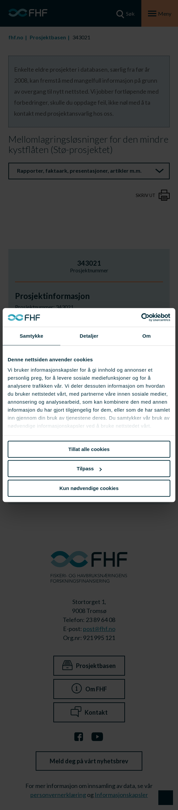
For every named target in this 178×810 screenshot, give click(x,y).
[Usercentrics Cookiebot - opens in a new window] (141, 317)
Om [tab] (146, 336)
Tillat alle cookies (89, 449)
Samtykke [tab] (31, 336)
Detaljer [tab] (89, 336)
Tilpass (89, 468)
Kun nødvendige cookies (89, 488)
